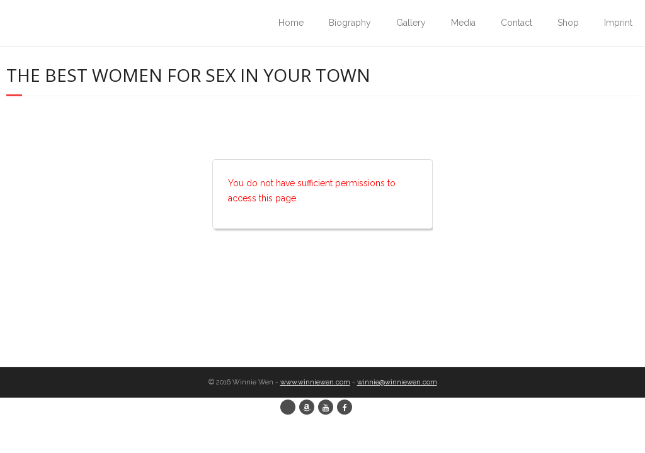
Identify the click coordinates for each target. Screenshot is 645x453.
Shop (568, 23)
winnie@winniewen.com (397, 382)
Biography (350, 23)
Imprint (618, 23)
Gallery (411, 23)
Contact (516, 23)
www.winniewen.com (315, 382)
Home (291, 23)
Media (463, 23)
